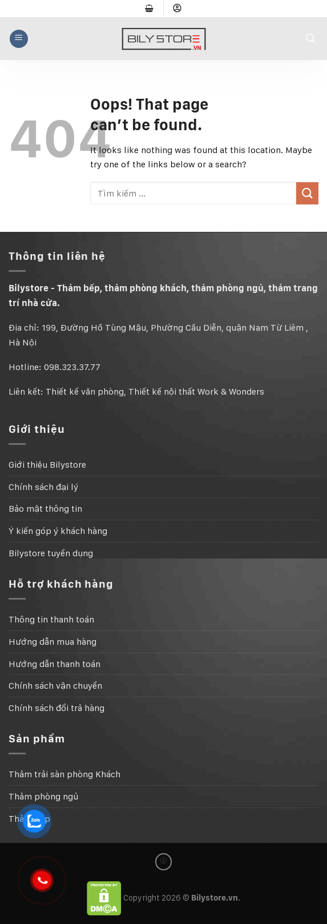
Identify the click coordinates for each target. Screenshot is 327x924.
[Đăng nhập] (177, 8)
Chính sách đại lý (43, 486)
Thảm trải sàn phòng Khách (64, 774)
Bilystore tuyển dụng (51, 553)
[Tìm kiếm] (312, 38)
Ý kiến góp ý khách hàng (58, 530)
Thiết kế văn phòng (85, 391)
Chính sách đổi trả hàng (56, 707)
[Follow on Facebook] (163, 861)
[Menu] (19, 39)
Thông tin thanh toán (51, 619)
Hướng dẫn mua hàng (52, 641)
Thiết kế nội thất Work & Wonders (196, 391)
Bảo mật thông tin (45, 508)
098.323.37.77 (72, 366)
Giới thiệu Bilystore (47, 464)
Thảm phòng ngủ (43, 796)
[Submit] (307, 193)
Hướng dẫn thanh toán (54, 663)
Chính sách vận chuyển (55, 685)
